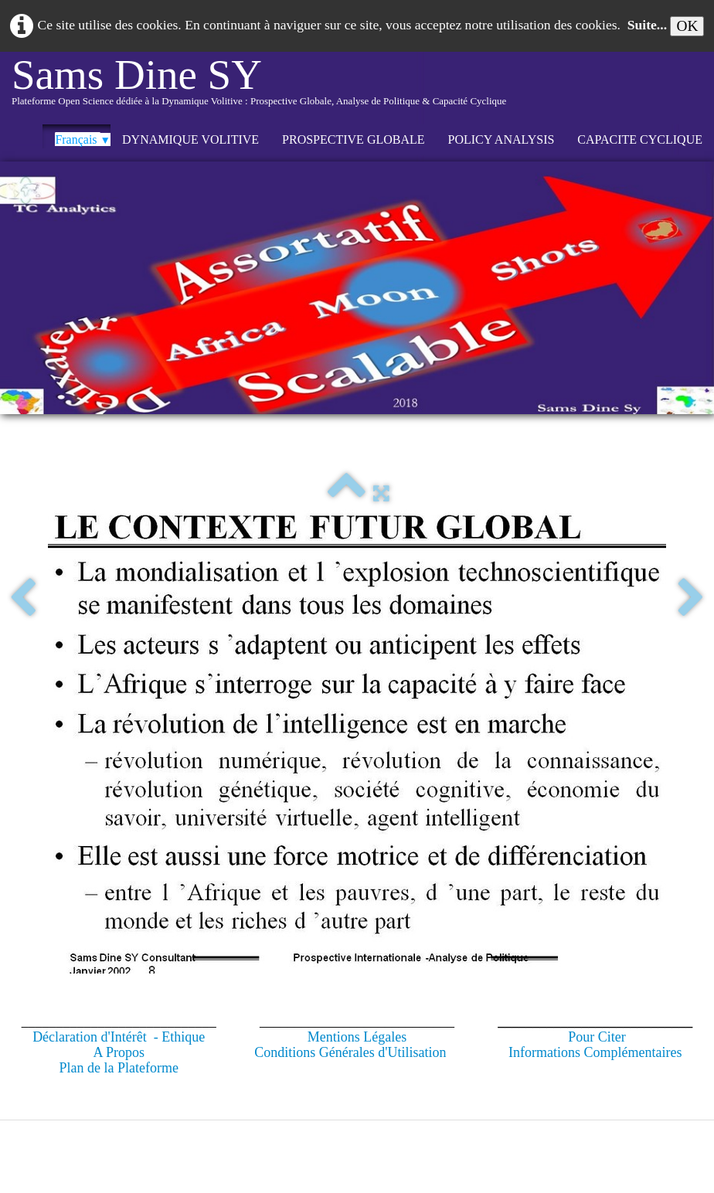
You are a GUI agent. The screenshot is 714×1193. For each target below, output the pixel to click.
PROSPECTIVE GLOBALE (353, 139)
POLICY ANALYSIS (501, 139)
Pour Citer (597, 1037)
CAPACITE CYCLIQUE (639, 139)
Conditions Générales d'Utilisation (350, 1052)
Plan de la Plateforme (118, 1068)
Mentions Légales (357, 1037)
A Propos (118, 1052)
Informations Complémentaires (595, 1052)
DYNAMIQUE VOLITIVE (190, 139)
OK (687, 26)
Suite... (647, 24)
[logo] (259, 88)
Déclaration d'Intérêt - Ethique (118, 1037)
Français (82, 139)
